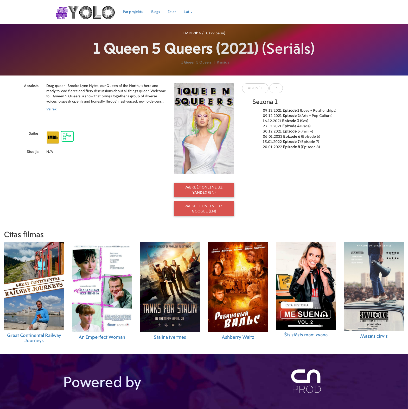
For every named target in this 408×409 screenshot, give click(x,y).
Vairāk (51, 109)
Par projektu (133, 12)
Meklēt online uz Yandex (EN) (204, 190)
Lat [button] (188, 12)
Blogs (155, 12)
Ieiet (172, 12)
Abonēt (255, 88)
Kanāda (223, 62)
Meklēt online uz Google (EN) (204, 208)
